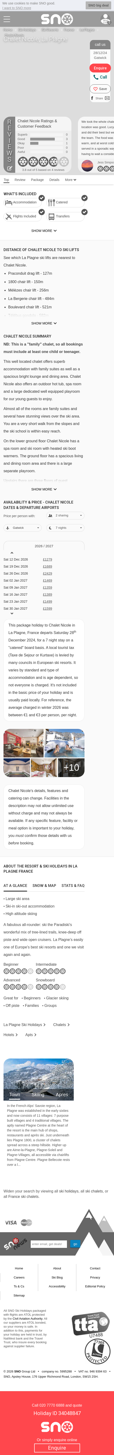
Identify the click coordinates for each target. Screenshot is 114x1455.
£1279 (47, 559)
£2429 (47, 573)
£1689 (47, 566)
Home (8, 30)
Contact (95, 1268)
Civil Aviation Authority (27, 1318)
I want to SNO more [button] (16, 8)
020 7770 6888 (51, 1405)
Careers (19, 1277)
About (57, 1268)
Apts (29, 1035)
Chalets (59, 1025)
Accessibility (57, 1286)
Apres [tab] (62, 1094)
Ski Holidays (27, 30)
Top (6, 180)
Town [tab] (14, 1094)
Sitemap (19, 1295)
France (69, 30)
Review (20, 180)
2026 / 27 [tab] (44, 546)
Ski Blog (57, 1277)
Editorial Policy (95, 1286)
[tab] (15, 884)
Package (37, 180)
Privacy (95, 1277)
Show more (41, 323)
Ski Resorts (50, 30)
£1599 (47, 608)
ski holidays (68, 1191)
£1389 (47, 594)
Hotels (9, 1035)
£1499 (47, 601)
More (71, 180)
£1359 (47, 587)
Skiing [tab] (38, 1094)
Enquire (57, 1448)
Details (54, 180)
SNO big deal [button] (98, 5)
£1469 (47, 580)
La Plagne (87, 30)
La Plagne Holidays (23, 1025)
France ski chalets (23, 1197)
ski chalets (94, 1191)
